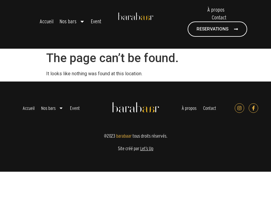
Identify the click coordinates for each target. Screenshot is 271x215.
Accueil (47, 21)
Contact (219, 17)
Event (96, 21)
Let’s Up (146, 148)
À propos (216, 10)
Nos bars (72, 21)
